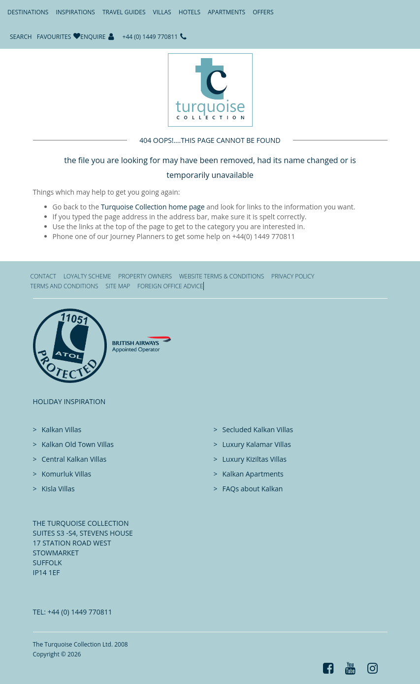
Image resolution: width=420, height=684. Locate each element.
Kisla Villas (58, 488)
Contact (44, 276)
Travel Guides (124, 12)
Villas (162, 12)
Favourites (54, 37)
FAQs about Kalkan (253, 488)
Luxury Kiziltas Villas (255, 459)
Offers (263, 12)
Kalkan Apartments (253, 474)
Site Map (117, 286)
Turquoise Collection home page (153, 206)
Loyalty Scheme (87, 276)
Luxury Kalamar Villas (257, 444)
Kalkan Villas (62, 429)
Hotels (189, 12)
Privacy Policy (292, 276)
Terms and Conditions (64, 286)
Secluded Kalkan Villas (258, 429)
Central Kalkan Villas (74, 459)
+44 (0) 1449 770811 (150, 37)
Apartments (226, 12)
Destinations (27, 12)
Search (21, 37)
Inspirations (75, 12)
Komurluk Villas (67, 474)
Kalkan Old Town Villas (78, 444)
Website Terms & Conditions (221, 276)
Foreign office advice (170, 286)
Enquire (92, 37)
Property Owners (145, 276)
